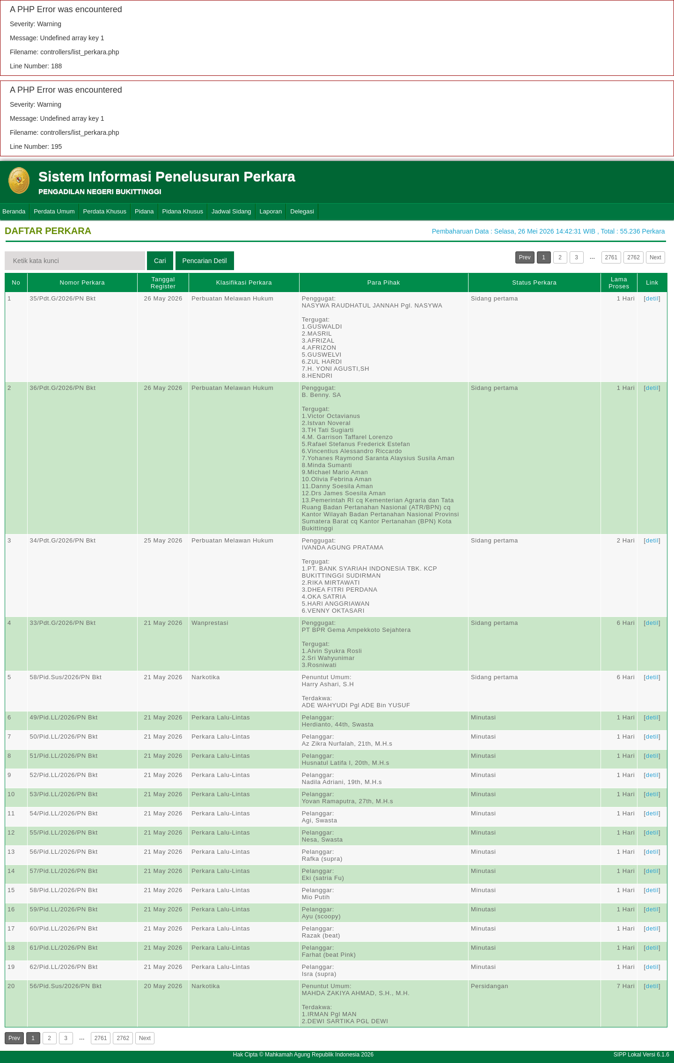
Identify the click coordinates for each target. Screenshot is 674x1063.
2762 (633, 257)
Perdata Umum (54, 211)
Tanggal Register (163, 283)
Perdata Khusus (105, 211)
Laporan (271, 211)
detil (652, 298)
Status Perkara (534, 282)
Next (655, 257)
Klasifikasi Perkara (244, 282)
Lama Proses (618, 283)
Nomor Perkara (82, 282)
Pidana (144, 211)
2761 (611, 257)
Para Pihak (383, 282)
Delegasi (302, 211)
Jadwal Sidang (231, 211)
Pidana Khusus (182, 211)
